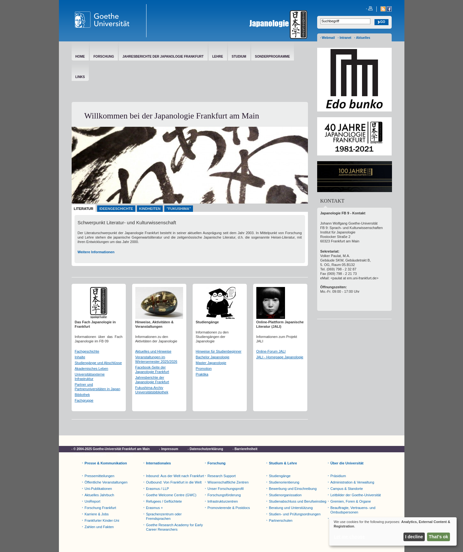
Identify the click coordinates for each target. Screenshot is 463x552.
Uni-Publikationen (98, 489)
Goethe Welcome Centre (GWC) (171, 495)
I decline (414, 536)
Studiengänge (280, 476)
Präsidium (338, 476)
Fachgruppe (84, 400)
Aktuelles (363, 37)
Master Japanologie (211, 363)
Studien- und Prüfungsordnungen (295, 514)
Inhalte (80, 357)
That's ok (438, 536)
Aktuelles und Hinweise (153, 351)
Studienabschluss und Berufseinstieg (297, 501)
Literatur (84, 209)
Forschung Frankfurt (100, 508)
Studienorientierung (284, 482)
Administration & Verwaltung (352, 482)
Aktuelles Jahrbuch (99, 495)
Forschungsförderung (224, 495)
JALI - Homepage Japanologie (279, 357)
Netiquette (125, 454)
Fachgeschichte (87, 351)
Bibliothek (82, 395)
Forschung (217, 463)
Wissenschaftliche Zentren (228, 482)
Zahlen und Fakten (99, 527)
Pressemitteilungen (100, 476)
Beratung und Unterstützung (291, 508)
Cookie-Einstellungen (90, 454)
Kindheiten (149, 209)
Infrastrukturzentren (223, 501)
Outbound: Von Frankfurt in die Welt (174, 482)
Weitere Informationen (96, 252)
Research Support (222, 476)
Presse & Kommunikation (106, 463)
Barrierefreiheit (246, 449)
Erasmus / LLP (157, 489)
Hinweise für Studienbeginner (219, 351)
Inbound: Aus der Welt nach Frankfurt (175, 476)
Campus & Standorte (347, 489)
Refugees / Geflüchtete (164, 501)
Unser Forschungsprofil (226, 489)
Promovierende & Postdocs (229, 508)
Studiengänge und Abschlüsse (98, 363)
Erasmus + (154, 508)
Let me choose (349, 536)
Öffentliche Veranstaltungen (106, 482)
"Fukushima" (179, 209)
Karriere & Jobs (97, 514)
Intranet (345, 37)
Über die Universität (347, 463)
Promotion (204, 368)
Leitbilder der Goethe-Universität (356, 495)
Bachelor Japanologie (213, 357)
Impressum (169, 449)
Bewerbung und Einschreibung (293, 489)
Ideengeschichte (116, 209)
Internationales (158, 463)
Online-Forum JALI (271, 351)
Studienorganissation (285, 495)
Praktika (202, 374)
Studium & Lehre (283, 463)
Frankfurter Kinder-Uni (102, 520)
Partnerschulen (281, 520)
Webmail (328, 37)
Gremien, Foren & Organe (351, 501)
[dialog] (393, 531)
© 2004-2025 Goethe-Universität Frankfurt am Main (112, 449)
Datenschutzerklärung (206, 449)
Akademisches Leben (91, 368)
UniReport (93, 501)
